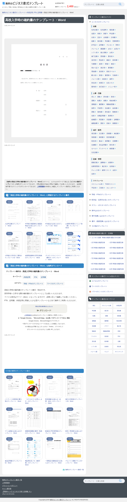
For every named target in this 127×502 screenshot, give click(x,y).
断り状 (93, 75)
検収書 (101, 137)
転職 (98, 100)
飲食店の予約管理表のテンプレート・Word (53, 432)
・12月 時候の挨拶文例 (116, 269)
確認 (108, 60)
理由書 (93, 71)
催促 (112, 64)
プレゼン (109, 45)
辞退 (100, 75)
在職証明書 (101, 116)
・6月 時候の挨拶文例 (115, 253)
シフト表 (94, 52)
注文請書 (94, 152)
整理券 (107, 75)
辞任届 (107, 112)
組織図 (93, 119)
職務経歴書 (110, 104)
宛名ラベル (110, 71)
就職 (104, 100)
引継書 (93, 64)
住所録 (112, 166)
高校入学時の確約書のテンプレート (44, 306)
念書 (119, 341)
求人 (92, 97)
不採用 (99, 108)
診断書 (116, 119)
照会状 (101, 60)
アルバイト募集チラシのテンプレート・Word (73, 462)
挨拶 (104, 33)
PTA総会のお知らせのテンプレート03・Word (53, 225)
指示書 (99, 41)
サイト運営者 (6, 489)
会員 (114, 170)
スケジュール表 (96, 184)
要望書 (110, 68)
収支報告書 (110, 137)
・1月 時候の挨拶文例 (97, 242)
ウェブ (106, 351)
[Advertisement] (44, 32)
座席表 (110, 116)
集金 (100, 141)
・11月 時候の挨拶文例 (97, 269)
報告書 (112, 30)
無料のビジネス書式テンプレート (13, 12)
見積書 (108, 133)
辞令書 (105, 97)
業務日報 (94, 162)
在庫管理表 (95, 166)
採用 (92, 108)
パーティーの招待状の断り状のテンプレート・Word (13, 400)
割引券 (112, 145)
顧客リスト (106, 170)
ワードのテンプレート (55, 284)
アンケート (103, 148)
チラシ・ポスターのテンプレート (104, 205)
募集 (98, 97)
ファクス (94, 336)
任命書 (107, 108)
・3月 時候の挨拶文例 (97, 248)
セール (93, 148)
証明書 (40, 12)
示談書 (108, 119)
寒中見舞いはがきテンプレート (103, 216)
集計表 (104, 166)
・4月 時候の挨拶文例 (115, 248)
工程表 (101, 188)
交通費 (114, 141)
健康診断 (94, 123)
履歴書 (101, 104)
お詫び (116, 49)
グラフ (106, 326)
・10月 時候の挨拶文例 (116, 264)
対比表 (93, 83)
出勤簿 (110, 162)
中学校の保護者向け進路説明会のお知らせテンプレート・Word (33, 226)
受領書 (102, 56)
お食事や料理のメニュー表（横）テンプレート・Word (73, 226)
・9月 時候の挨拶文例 (97, 264)
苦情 (117, 45)
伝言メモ (109, 83)
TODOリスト (109, 184)
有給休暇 (112, 100)
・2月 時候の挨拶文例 (115, 242)
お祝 (111, 52)
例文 (94, 305)
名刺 (92, 116)
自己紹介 (102, 87)
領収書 (93, 137)
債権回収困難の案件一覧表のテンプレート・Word (33, 432)
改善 (100, 64)
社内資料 (103, 30)
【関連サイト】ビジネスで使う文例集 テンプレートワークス (17, 493)
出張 (92, 37)
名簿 (92, 174)
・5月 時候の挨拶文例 (97, 253)
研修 (106, 64)
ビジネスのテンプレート (101, 22)
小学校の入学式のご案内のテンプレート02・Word (13, 256)
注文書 (101, 133)
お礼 (109, 49)
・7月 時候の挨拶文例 (97, 258)
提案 (92, 41)
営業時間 (115, 41)
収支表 (93, 141)
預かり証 (94, 68)
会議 (92, 33)
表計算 (102, 68)
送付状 (93, 60)
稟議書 (102, 49)
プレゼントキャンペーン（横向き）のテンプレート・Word (53, 257)
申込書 (111, 33)
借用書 (107, 141)
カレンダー (110, 188)
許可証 (93, 45)
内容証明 (30, 12)
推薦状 (114, 123)
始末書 (114, 108)
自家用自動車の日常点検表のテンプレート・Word (33, 256)
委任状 (110, 56)
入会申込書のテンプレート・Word (13, 225)
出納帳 (93, 145)
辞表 (112, 97)
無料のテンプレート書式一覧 (74, 469)
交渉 (98, 37)
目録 (108, 123)
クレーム (94, 49)
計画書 (113, 37)
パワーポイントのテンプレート (102, 291)
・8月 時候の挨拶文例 (115, 258)
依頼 (98, 33)
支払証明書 (103, 145)
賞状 (102, 123)
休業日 (101, 83)
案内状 (93, 87)
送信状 (101, 71)
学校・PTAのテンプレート (33, 284)
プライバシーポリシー (9, 486)
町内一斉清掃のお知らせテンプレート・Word (73, 432)
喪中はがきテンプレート (101, 210)
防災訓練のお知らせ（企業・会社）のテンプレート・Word (53, 401)
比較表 (104, 79)
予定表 (93, 188)
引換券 (114, 75)
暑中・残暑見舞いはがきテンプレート (105, 221)
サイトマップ (119, 351)
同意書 (101, 119)
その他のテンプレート (100, 226)
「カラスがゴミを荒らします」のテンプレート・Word (33, 401)
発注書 (93, 133)
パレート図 (95, 79)
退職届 (93, 104)
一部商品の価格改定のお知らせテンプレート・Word (53, 462)
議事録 (102, 162)
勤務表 (114, 112)
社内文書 (94, 30)
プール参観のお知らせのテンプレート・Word (13, 432)
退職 (92, 100)
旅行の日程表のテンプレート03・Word (73, 400)
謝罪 (111, 79)
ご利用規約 (41, 186)
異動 (92, 112)
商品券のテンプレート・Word (73, 256)
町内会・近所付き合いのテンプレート (105, 200)
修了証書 (94, 56)
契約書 (99, 112)
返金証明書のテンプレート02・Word (13, 462)
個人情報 (103, 52)
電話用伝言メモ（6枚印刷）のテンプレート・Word (32, 463)
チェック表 (95, 170)
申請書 (107, 41)
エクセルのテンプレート (100, 281)
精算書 (112, 148)
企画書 (105, 37)
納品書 (116, 133)
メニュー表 (112, 87)
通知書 (119, 310)
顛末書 (114, 60)
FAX (119, 336)
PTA (35, 12)
